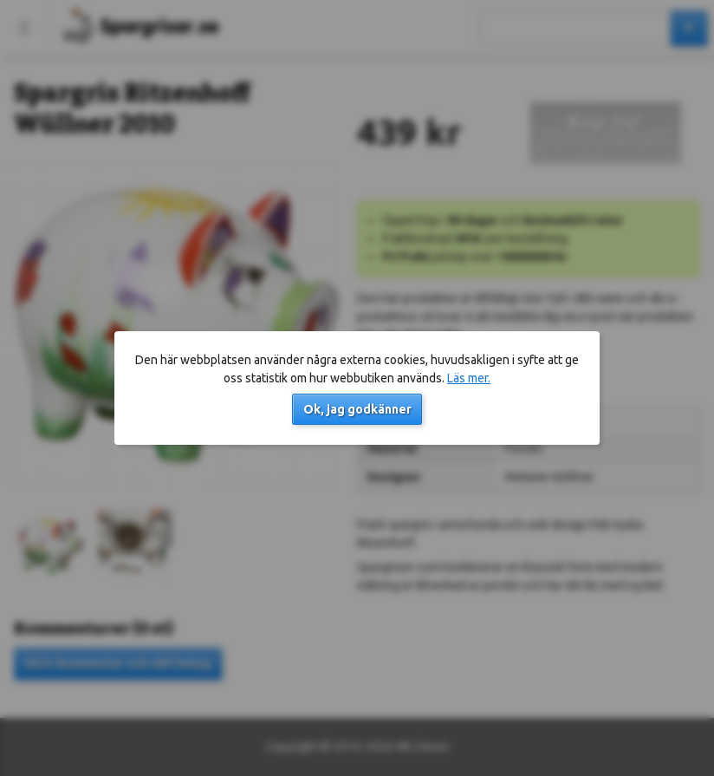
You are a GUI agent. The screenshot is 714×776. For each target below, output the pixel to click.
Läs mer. (468, 378)
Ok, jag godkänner (357, 409)
